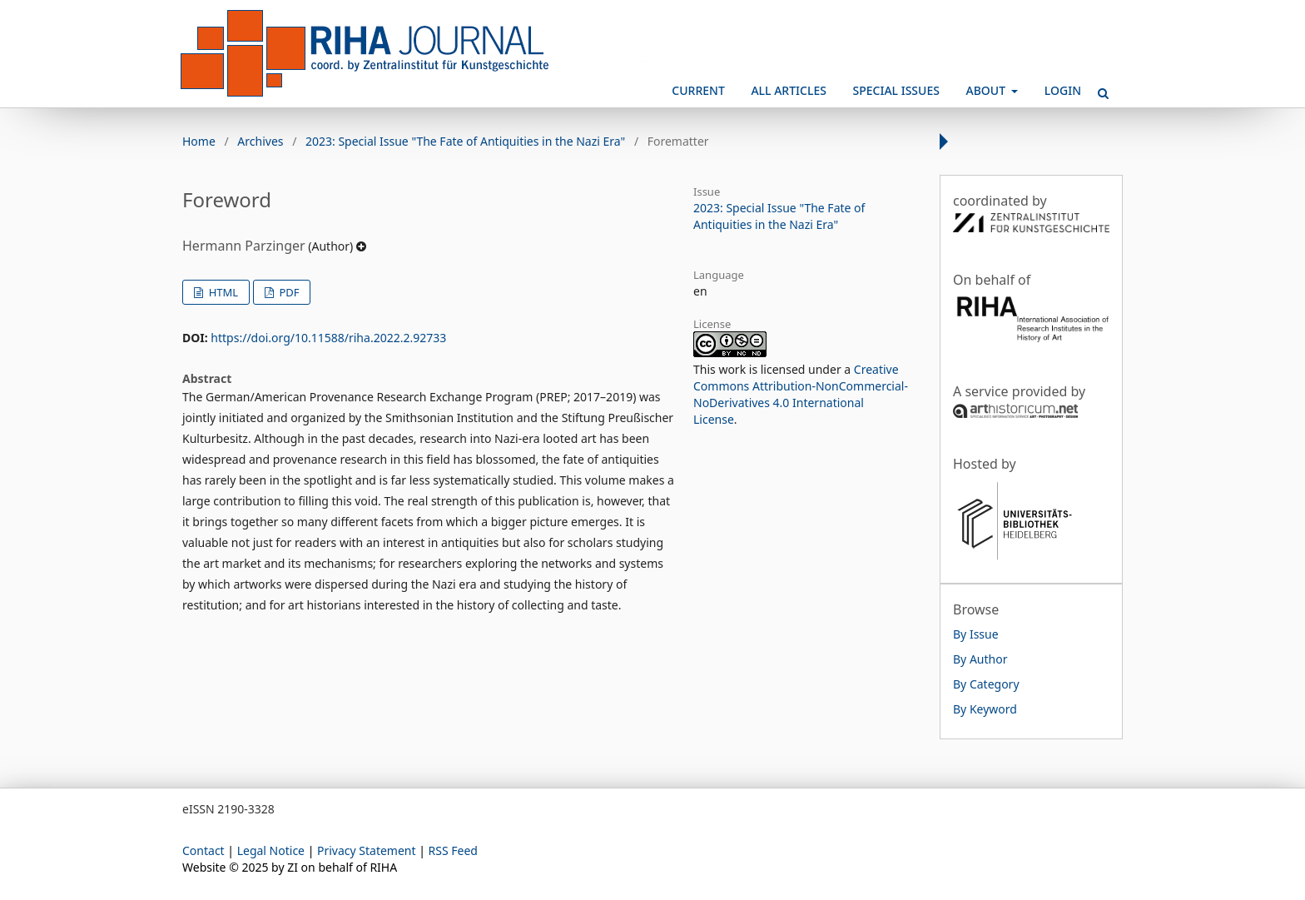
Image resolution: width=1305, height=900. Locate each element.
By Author (980, 659)
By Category (986, 684)
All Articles (788, 90)
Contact (203, 850)
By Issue (976, 634)
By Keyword (985, 709)
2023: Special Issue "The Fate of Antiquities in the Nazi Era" (465, 141)
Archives (260, 141)
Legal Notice (271, 850)
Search (1098, 86)
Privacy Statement (366, 850)
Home (199, 141)
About (987, 90)
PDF (287, 292)
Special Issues (896, 90)
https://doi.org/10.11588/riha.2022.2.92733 (328, 338)
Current (698, 90)
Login (1062, 90)
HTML (222, 292)
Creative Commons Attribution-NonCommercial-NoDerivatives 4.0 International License (800, 394)
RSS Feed (453, 850)
